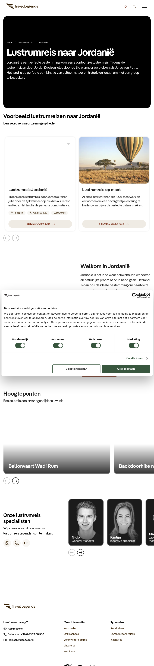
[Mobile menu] (144, 6)
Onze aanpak (71, 634)
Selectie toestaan (76, 368)
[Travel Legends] (22, 6)
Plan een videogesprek (19, 640)
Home (10, 42)
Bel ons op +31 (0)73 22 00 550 (24, 634)
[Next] (15, 481)
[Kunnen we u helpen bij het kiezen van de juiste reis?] (125, 6)
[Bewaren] (68, 144)
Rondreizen (117, 628)
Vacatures (69, 645)
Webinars (69, 651)
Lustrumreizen (25, 42)
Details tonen (134, 358)
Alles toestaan (126, 368)
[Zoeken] (134, 6)
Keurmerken (70, 628)
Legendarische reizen (123, 634)
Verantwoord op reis (75, 639)
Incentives (116, 639)
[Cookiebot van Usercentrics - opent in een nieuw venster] (134, 295)
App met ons (13, 628)
